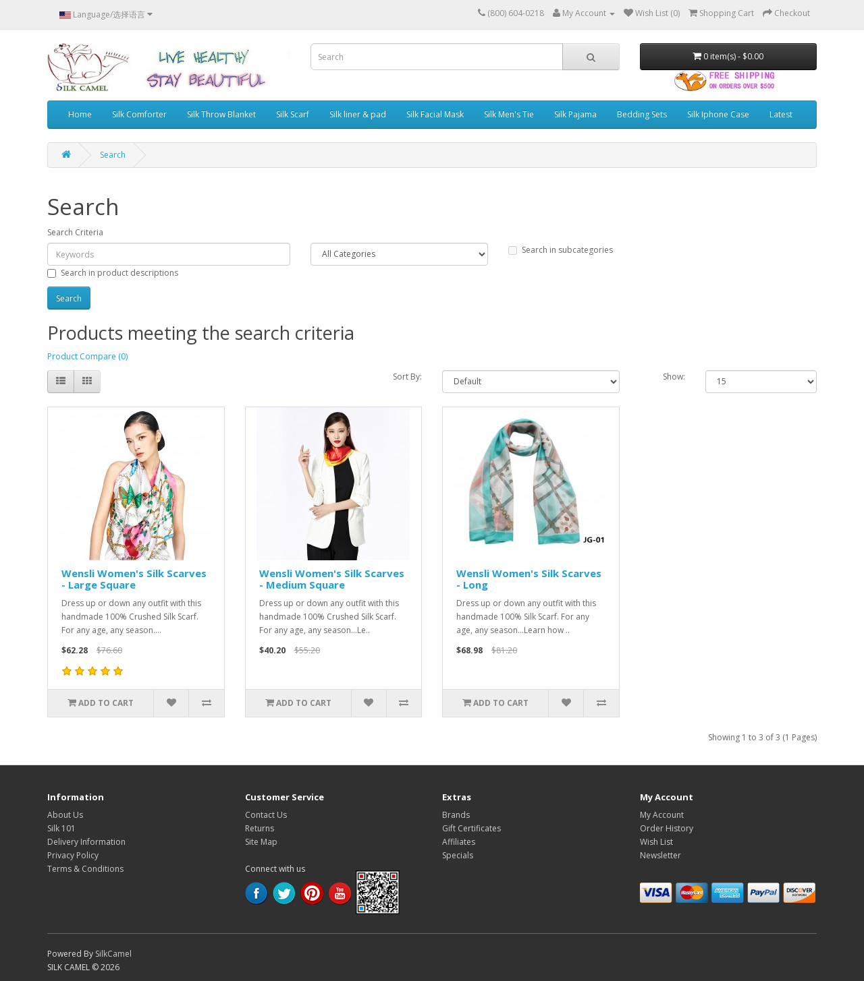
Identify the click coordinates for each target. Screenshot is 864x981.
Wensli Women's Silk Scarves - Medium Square (331, 578)
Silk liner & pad (357, 114)
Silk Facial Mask (435, 114)
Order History (666, 828)
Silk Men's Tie (509, 114)
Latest (781, 114)
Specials (457, 855)
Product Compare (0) (87, 356)
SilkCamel (113, 953)
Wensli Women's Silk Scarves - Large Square (134, 578)
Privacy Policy (73, 855)
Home (80, 114)
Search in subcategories (560, 250)
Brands (456, 815)
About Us (65, 815)
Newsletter (660, 855)
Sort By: (407, 376)
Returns (259, 828)
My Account (662, 815)
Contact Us (266, 815)
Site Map (261, 842)
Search (113, 154)
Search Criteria (75, 232)
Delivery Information (86, 842)
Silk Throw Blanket (221, 114)
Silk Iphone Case (718, 114)
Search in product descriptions (112, 272)
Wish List (656, 842)
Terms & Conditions (85, 868)
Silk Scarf (292, 114)
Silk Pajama (575, 114)
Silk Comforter (139, 114)
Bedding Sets (642, 114)
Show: (674, 376)
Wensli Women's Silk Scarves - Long (528, 578)
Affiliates (458, 842)
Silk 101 (61, 828)
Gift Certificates (471, 828)
